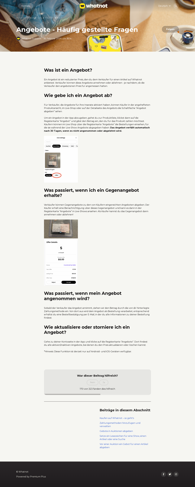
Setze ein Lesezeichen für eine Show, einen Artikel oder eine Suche (123, 438)
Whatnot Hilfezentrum (28, 18)
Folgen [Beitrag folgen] (170, 29)
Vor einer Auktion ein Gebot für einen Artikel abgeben (124, 446)
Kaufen (49, 18)
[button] (164, 6)
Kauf (59, 18)
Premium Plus (38, 476)
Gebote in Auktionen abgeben (116, 431)
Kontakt (25, 6)
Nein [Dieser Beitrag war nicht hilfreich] (92, 382)
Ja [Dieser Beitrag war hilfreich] (104, 382)
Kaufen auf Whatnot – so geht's (117, 418)
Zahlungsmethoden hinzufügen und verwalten (120, 425)
